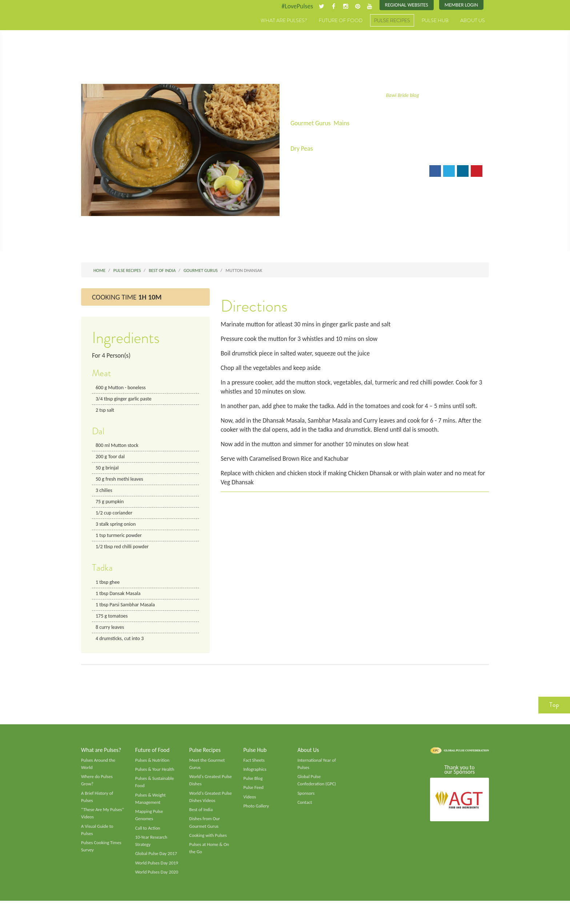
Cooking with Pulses (208, 842)
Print (328, 171)
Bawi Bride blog (402, 95)
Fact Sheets (254, 765)
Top (554, 709)
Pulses (115, 28)
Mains (343, 123)
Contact (304, 808)
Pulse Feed (253, 794)
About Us (472, 20)
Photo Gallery (256, 812)
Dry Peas (301, 149)
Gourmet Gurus (311, 123)
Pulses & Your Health (155, 775)
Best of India (201, 816)
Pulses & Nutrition (152, 765)
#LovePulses (294, 6)
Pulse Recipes (392, 20)
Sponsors (306, 799)
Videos (249, 803)
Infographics (255, 775)
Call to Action (148, 835)
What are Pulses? (284, 20)
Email (302, 171)
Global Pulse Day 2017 (156, 861)
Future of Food (340, 20)
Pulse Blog (253, 784)
